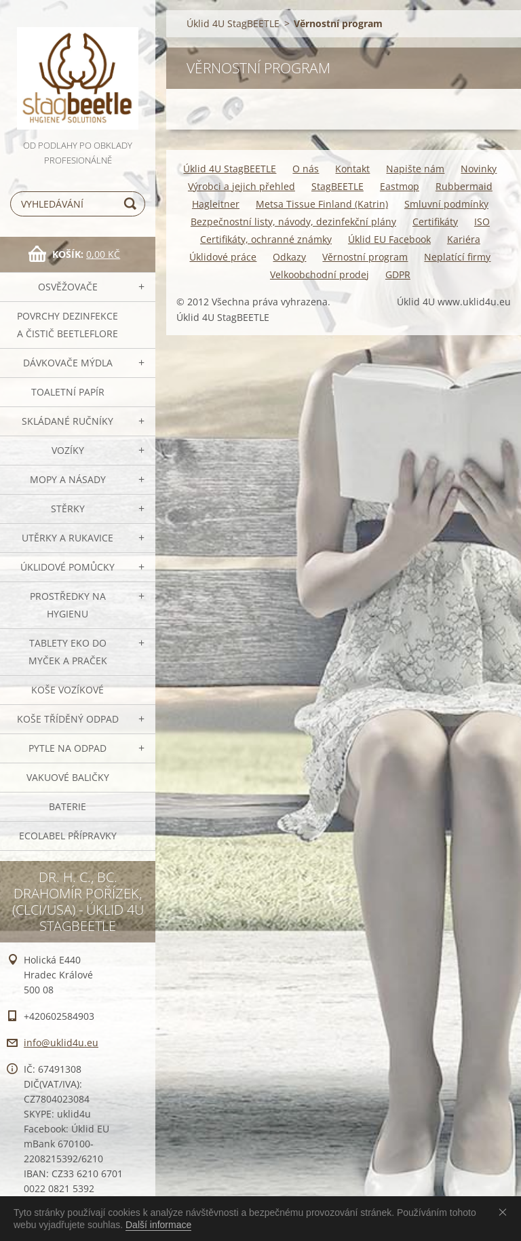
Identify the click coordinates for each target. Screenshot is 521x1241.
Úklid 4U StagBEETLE (233, 23)
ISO (482, 221)
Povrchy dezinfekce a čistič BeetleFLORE (67, 324)
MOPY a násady (68, 479)
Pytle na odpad (67, 748)
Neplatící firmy (457, 256)
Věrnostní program (365, 256)
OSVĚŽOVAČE (68, 286)
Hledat (132, 203)
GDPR (397, 274)
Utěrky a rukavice (67, 537)
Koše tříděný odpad (68, 718)
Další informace (158, 1224)
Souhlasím (505, 1211)
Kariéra (463, 239)
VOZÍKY (68, 450)
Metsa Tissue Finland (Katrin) (322, 203)
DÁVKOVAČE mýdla (68, 362)
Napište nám (415, 168)
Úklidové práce (222, 256)
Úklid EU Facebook (389, 239)
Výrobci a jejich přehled (241, 186)
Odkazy (289, 256)
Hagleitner (215, 203)
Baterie (67, 806)
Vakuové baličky (67, 777)
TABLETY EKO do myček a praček (67, 651)
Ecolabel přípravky (68, 835)
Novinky (479, 168)
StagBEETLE (337, 186)
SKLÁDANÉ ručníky (67, 421)
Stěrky (68, 508)
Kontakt (352, 168)
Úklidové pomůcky (67, 566)
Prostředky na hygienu (68, 605)
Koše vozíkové (67, 689)
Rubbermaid (464, 186)
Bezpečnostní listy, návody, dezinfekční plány (293, 221)
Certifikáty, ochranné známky (266, 239)
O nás (305, 168)
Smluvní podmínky (446, 203)
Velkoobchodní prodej (319, 274)
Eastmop (399, 186)
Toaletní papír (67, 391)
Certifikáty (435, 221)
